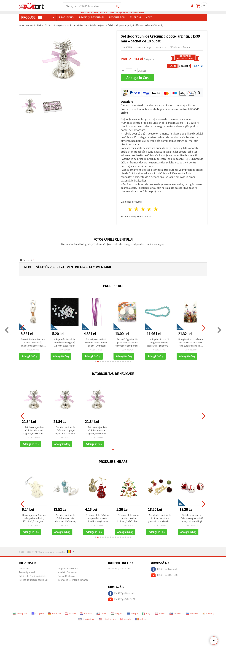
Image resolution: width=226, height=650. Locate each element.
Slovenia (192, 613)
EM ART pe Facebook (164, 569)
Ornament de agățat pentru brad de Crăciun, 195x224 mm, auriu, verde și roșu (128, 518)
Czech (101, 613)
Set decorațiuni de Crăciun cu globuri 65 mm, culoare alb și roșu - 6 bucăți (192, 518)
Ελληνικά (37, 613)
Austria (70, 613)
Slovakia (175, 613)
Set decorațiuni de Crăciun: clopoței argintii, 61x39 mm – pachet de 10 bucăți (34, 431)
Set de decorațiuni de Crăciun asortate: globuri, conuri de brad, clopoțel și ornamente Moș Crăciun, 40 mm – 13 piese (160, 518)
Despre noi (24, 568)
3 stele (143, 209)
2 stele (136, 209)
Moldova (141, 619)
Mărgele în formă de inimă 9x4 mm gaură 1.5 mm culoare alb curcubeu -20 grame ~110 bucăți (66, 343)
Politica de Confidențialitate (32, 576)
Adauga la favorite (180, 47)
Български (20, 613)
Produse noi (66, 17)
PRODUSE (31, 17)
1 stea (130, 209)
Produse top (117, 17)
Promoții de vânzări (91, 17)
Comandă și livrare (66, 576)
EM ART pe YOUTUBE (164, 575)
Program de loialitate (68, 568)
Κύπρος (208, 613)
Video (149, 17)
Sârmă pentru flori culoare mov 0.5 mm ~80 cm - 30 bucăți (97, 342)
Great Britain (86, 619)
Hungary (117, 613)
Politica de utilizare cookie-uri (33, 579)
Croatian (86, 613)
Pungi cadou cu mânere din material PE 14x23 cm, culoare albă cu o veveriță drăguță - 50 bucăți (192, 343)
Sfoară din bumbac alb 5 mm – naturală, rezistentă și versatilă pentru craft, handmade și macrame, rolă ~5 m (34, 343)
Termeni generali (27, 572)
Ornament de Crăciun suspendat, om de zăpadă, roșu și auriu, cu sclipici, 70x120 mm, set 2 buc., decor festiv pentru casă (97, 518)
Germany (54, 613)
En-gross (135, 17)
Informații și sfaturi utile (119, 568)
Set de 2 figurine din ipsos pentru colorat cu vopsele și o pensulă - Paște (129, 343)
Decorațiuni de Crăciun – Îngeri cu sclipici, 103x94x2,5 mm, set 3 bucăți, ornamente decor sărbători (34, 518)
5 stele (156, 209)
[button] (95, 361)
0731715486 (137, 12)
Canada (125, 619)
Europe (132, 613)
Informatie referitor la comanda (73, 579)
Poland (160, 613)
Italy (146, 613)
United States (107, 619)
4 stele (149, 209)
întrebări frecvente (67, 572)
